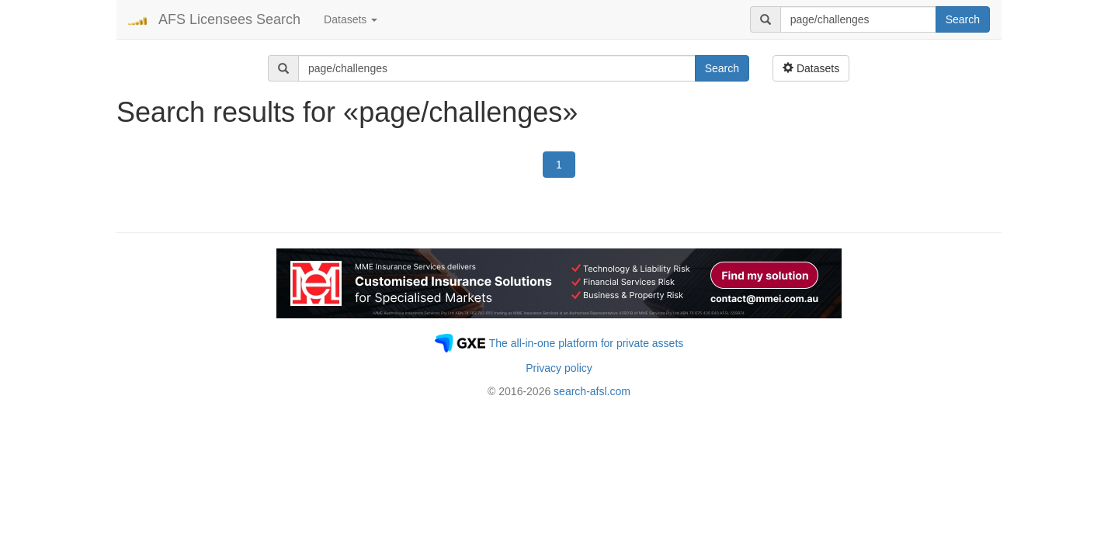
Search (963, 19)
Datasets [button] (350, 19)
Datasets (811, 68)
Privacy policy (559, 368)
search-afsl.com (592, 391)
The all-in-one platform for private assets (586, 343)
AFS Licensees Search (229, 19)
